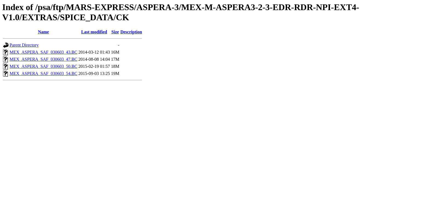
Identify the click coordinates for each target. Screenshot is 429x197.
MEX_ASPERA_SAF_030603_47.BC (43, 59)
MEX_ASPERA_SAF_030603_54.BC (43, 73)
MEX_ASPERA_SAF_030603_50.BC (43, 66)
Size (115, 32)
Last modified (94, 32)
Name (43, 32)
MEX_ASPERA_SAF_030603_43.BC (43, 52)
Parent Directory (24, 45)
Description (131, 32)
